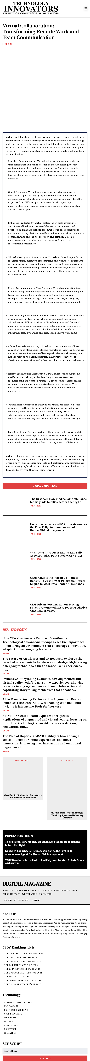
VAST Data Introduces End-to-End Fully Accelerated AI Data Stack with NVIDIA (56, 525)
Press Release (36, 478)
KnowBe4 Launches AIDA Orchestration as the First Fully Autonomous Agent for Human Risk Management (58, 499)
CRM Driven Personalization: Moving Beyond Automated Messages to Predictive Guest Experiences (58, 579)
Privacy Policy (34, 1036)
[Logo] (43, 8)
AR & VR (6, 625)
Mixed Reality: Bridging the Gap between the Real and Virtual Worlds (23, 768)
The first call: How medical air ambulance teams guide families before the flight (58, 472)
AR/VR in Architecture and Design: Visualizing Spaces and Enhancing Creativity (67, 787)
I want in (45, 1030)
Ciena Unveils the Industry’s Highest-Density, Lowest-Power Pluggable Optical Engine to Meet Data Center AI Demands (57, 553)
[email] (45, 1023)
